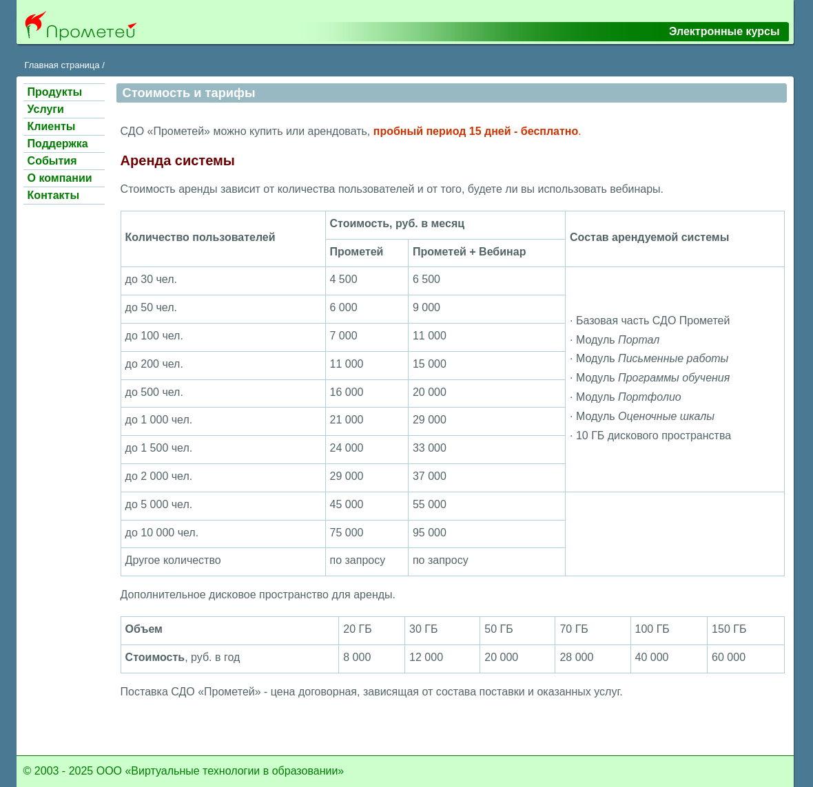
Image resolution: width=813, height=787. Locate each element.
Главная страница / (64, 65)
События (52, 161)
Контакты (53, 195)
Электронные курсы (724, 31)
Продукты (55, 92)
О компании (60, 178)
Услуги (46, 109)
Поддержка (58, 143)
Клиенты (52, 126)
